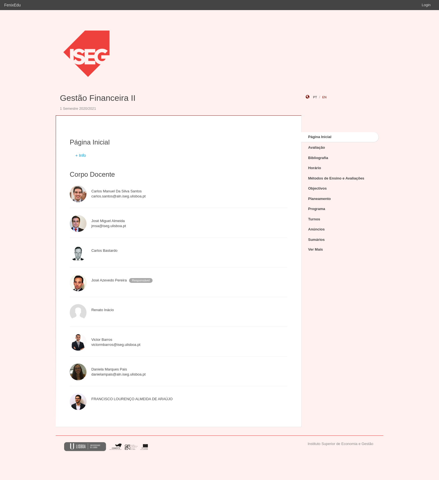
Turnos (314, 219)
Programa (316, 209)
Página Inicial (319, 137)
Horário (314, 168)
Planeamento (319, 199)
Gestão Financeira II (98, 97)
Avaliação (316, 147)
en (324, 97)
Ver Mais (315, 249)
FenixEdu (12, 5)
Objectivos (317, 188)
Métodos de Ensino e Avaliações (336, 178)
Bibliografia (318, 158)
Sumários (316, 239)
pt (315, 97)
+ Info (80, 155)
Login (426, 5)
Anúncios (316, 229)
